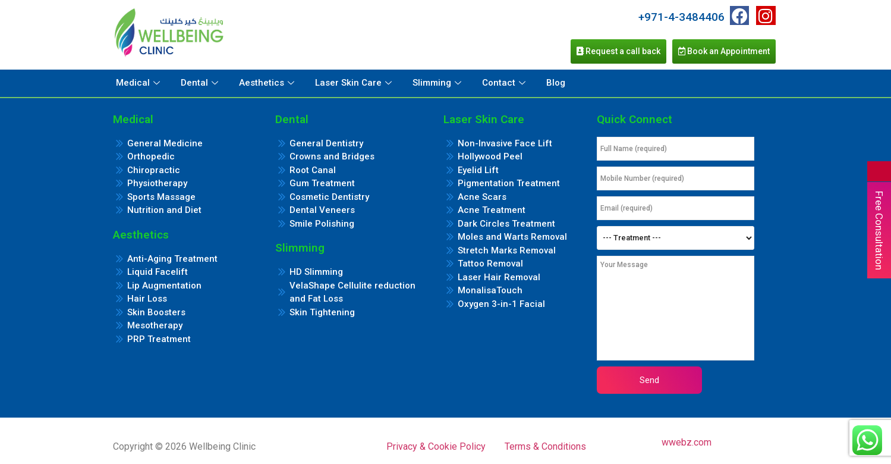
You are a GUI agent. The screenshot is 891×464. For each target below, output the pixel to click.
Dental (201, 82)
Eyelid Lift (478, 170)
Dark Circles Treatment (506, 223)
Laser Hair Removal (499, 277)
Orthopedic (151, 156)
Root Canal (312, 170)
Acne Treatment (491, 210)
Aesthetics (268, 82)
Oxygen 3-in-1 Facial (501, 304)
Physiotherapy (157, 183)
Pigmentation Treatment (509, 183)
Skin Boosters (156, 312)
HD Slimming (316, 272)
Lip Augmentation (164, 285)
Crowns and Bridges (331, 156)
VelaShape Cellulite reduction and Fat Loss (352, 292)
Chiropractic (153, 170)
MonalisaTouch (490, 290)
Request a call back (618, 51)
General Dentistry (326, 143)
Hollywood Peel (490, 156)
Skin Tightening (322, 312)
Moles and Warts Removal (512, 236)
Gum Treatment (322, 183)
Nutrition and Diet (164, 210)
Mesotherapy (154, 325)
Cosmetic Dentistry (329, 197)
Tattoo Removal (490, 263)
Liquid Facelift (157, 272)
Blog (555, 82)
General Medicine (165, 143)
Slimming (438, 82)
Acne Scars (482, 197)
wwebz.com (686, 442)
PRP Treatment (159, 339)
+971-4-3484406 (681, 17)
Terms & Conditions (545, 446)
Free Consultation (879, 230)
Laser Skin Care (355, 82)
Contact (505, 82)
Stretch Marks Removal (507, 250)
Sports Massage (161, 197)
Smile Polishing (321, 223)
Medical (139, 82)
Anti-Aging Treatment (172, 258)
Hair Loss (147, 298)
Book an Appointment (724, 51)
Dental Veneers (322, 210)
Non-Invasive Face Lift (505, 143)
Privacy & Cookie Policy (436, 446)
